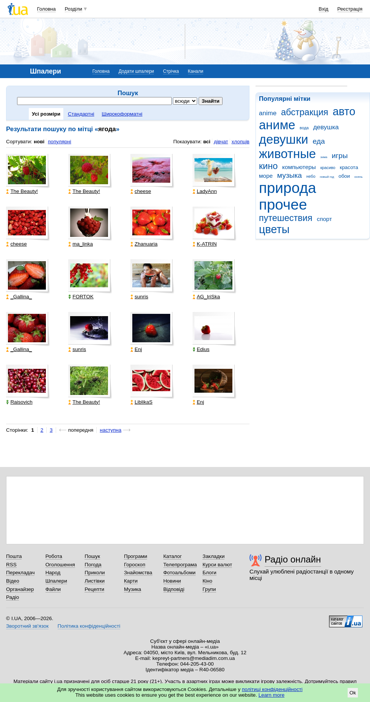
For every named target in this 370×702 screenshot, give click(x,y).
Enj (136, 349)
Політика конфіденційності (89, 626)
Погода (93, 564)
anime (267, 113)
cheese (140, 191)
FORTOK (81, 296)
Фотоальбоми (179, 572)
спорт (324, 219)
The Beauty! (22, 191)
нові (39, 141)
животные (287, 154)
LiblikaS (141, 402)
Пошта (14, 556)
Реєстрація (349, 9)
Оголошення (60, 564)
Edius (201, 349)
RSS (11, 564)
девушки (283, 139)
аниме (277, 125)
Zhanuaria (144, 244)
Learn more (272, 695)
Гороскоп (134, 564)
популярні (59, 141)
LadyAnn (205, 191)
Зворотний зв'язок (27, 626)
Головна (46, 9)
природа (287, 188)
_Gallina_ (19, 296)
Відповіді (174, 589)
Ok (353, 693)
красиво (328, 167)
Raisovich (19, 402)
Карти (131, 581)
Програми (135, 556)
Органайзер (20, 589)
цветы (274, 229)
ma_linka (80, 244)
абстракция (304, 112)
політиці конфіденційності (272, 689)
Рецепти (94, 589)
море (266, 175)
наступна (110, 430)
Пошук (92, 556)
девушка (326, 127)
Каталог (172, 556)
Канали (196, 71)
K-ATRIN (205, 244)
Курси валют (217, 564)
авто (344, 111)
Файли (53, 589)
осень (358, 177)
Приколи (95, 572)
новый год (327, 177)
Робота (53, 556)
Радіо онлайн (293, 559)
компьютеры (299, 167)
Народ (53, 572)
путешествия (285, 218)
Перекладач (20, 572)
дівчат (221, 141)
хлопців (240, 141)
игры (340, 156)
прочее (283, 204)
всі (206, 141)
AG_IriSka (206, 296)
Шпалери (56, 581)
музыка (289, 175)
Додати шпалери (136, 71)
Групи (209, 589)
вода (304, 127)
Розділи (73, 9)
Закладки (213, 556)
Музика (132, 589)
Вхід (324, 9)
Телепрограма (180, 564)
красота (349, 167)
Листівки (95, 581)
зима (323, 157)
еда (319, 141)
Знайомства (138, 572)
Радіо (12, 597)
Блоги (209, 572)
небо (310, 176)
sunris (139, 296)
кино (268, 166)
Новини (172, 581)
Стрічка (171, 71)
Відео (12, 581)
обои (344, 176)
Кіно (207, 581)
